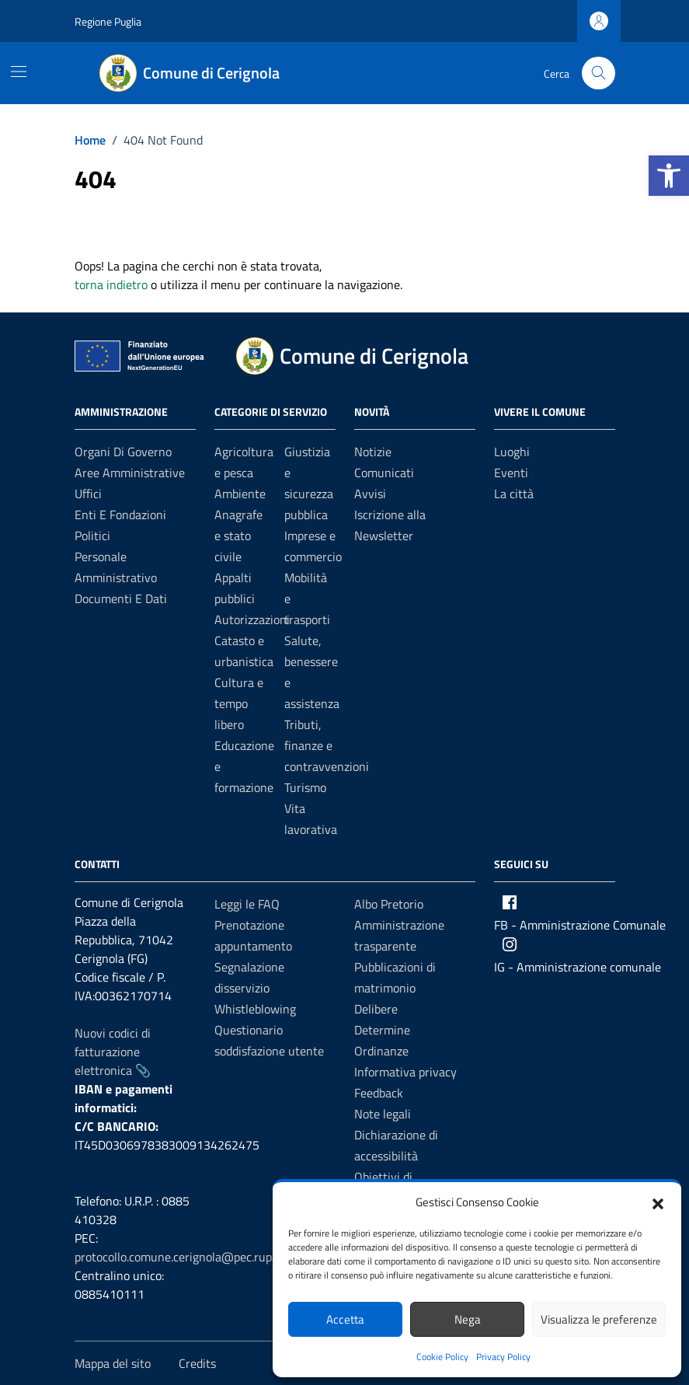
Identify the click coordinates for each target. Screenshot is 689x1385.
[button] (669, 175)
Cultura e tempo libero (238, 703)
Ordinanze (381, 1050)
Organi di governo (123, 451)
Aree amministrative (130, 472)
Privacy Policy (503, 1356)
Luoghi (512, 451)
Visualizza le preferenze (599, 1319)
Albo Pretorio (388, 904)
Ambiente (240, 493)
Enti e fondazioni (120, 514)
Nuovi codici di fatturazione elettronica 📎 (113, 1052)
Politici (92, 535)
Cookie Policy (442, 1356)
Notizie (372, 451)
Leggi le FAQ (247, 904)
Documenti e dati (121, 598)
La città (514, 493)
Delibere (376, 1009)
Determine (382, 1029)
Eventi (511, 472)
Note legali (382, 1113)
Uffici (88, 493)
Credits (197, 1363)
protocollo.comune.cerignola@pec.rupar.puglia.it (200, 1256)
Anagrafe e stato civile (238, 535)
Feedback (378, 1092)
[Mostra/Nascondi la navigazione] (18, 71)
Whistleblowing (255, 1009)
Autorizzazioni (252, 619)
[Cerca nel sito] (598, 73)
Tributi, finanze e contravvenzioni (326, 745)
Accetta (345, 1319)
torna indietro (111, 284)
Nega (467, 1319)
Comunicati (384, 472)
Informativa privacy (405, 1071)
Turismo (305, 787)
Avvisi (370, 493)
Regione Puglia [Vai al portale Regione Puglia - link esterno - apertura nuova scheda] (108, 21)
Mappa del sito (113, 1363)
